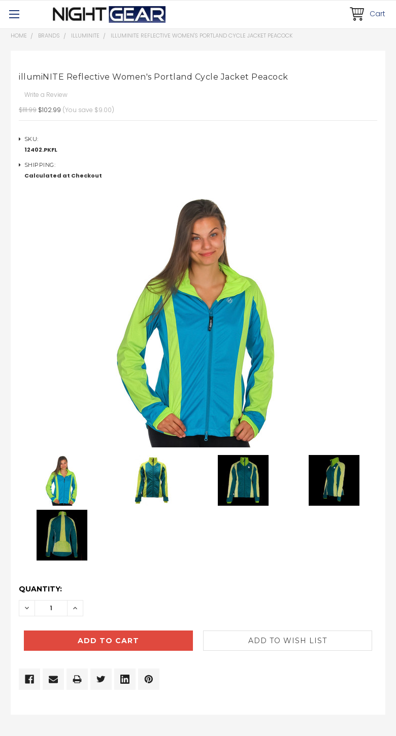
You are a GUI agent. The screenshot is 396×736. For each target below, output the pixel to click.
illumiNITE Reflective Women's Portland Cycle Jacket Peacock (201, 35)
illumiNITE (85, 35)
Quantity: (40, 588)
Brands (49, 35)
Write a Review (46, 94)
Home (19, 35)
